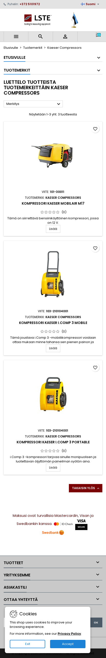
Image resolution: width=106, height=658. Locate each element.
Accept (68, 644)
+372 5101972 (30, 4)
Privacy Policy (69, 633)
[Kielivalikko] (90, 4)
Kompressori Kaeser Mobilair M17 (53, 203)
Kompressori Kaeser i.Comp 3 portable (53, 442)
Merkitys (34, 104)
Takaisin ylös (86, 488)
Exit (27, 644)
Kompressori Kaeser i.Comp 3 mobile (53, 322)
